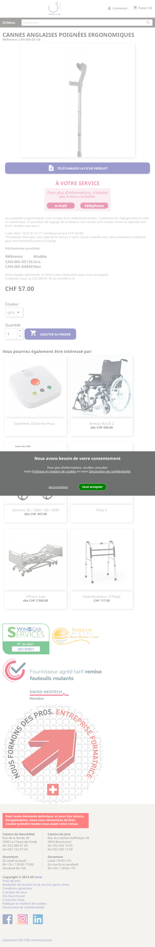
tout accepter (92, 487)
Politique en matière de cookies (54, 471)
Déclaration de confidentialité (109, 471)
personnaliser (58, 487)
